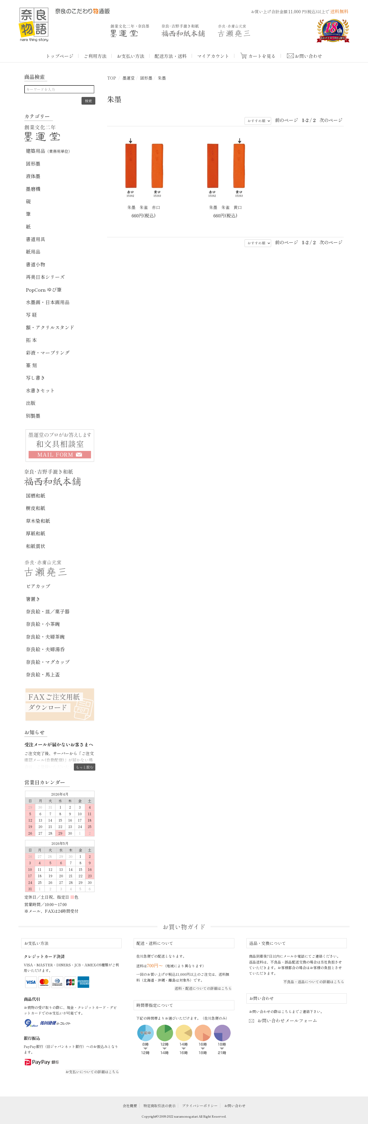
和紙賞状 (35, 545)
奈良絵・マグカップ (48, 661)
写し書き (35, 377)
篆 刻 (31, 365)
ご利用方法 (95, 56)
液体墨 (33, 175)
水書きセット (40, 390)
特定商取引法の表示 (159, 1105)
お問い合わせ (308, 56)
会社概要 (130, 1105)
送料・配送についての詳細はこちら (203, 988)
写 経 (31, 314)
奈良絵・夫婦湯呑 (45, 649)
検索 (88, 100)
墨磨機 (33, 188)
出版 (31, 402)
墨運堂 (128, 78)
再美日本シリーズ (45, 276)
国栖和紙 (35, 495)
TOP (111, 78)
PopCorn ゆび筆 (44, 289)
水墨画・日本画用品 (48, 302)
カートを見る (262, 56)
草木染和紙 (38, 520)
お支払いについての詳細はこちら (92, 1071)
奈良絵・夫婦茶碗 (45, 636)
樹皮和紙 (35, 507)
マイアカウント (213, 56)
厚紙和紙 (35, 533)
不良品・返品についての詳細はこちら (313, 981)
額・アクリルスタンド (50, 327)
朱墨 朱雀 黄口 (225, 207)
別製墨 (33, 415)
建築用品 (49, 150)
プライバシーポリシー (200, 1105)
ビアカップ (38, 586)
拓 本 (31, 339)
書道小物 (35, 264)
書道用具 (35, 239)
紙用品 (33, 251)
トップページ (59, 56)
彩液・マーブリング (48, 352)
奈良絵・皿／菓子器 (48, 611)
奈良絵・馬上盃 (43, 674)
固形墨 (146, 78)
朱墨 (162, 78)
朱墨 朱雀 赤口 (143, 207)
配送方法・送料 (171, 56)
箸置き (33, 598)
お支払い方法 (130, 56)
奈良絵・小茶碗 (43, 623)
